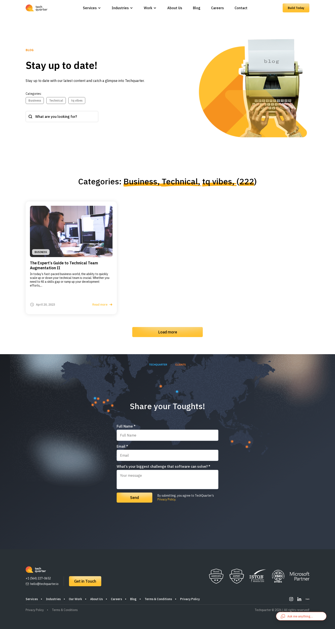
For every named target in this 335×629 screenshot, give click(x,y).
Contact (241, 8)
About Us (174, 8)
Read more (102, 304)
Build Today (296, 8)
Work (148, 8)
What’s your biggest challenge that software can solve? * (163, 466)
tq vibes (76, 100)
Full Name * (126, 426)
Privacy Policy (166, 499)
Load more (167, 332)
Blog (196, 8)
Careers (217, 8)
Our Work (75, 599)
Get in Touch (85, 581)
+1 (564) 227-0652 (38, 578)
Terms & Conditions (158, 599)
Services (90, 8)
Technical (56, 100)
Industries (120, 8)
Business (34, 100)
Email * (122, 446)
